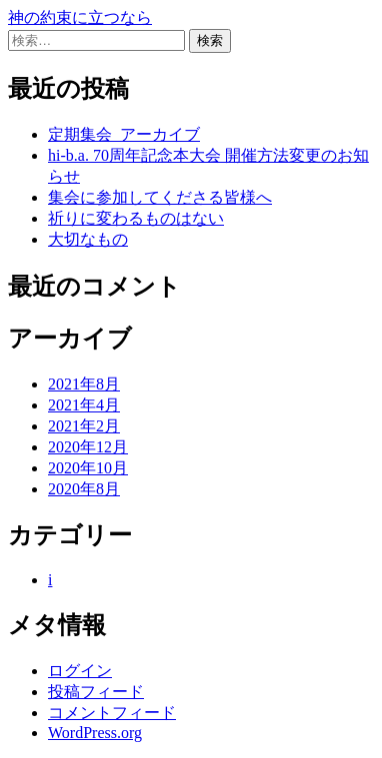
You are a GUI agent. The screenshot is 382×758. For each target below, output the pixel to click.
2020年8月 (84, 488)
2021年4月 (84, 404)
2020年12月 (88, 446)
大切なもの (88, 239)
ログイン (80, 670)
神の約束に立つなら (80, 17)
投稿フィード (96, 691)
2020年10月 (88, 467)
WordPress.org (95, 732)
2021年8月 (84, 384)
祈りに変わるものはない (136, 218)
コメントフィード (112, 712)
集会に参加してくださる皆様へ (160, 197)
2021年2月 (84, 425)
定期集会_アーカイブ (124, 134)
